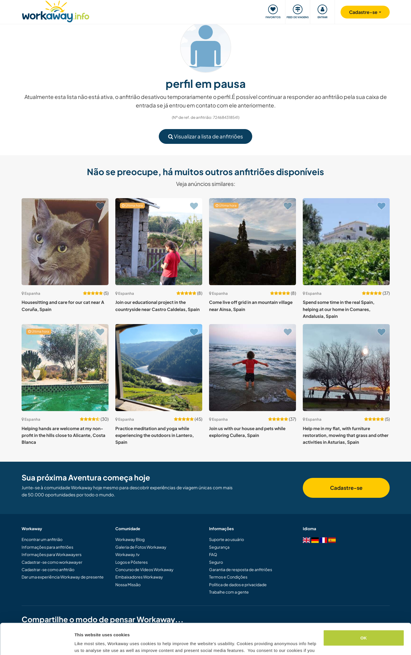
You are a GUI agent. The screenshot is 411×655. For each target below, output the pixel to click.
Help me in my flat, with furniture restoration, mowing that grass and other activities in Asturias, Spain (346, 435)
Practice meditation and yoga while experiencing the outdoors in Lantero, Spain (154, 435)
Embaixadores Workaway (139, 576)
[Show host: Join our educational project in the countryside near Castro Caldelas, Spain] (158, 241)
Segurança (219, 547)
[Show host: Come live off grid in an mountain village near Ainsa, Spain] (252, 241)
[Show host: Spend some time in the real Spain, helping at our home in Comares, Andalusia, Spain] (346, 241)
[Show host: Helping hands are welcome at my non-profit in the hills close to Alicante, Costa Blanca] (65, 367)
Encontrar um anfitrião (42, 539)
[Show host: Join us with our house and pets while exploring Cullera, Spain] (252, 367)
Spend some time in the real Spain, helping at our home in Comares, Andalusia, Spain (338, 309)
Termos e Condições (228, 576)
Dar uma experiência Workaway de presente (63, 576)
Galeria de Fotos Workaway (140, 547)
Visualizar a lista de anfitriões (205, 136)
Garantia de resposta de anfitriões (240, 569)
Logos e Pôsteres (131, 562)
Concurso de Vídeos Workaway (144, 569)
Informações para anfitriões (47, 547)
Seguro (216, 562)
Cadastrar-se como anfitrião (48, 569)
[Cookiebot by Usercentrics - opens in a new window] (37, 644)
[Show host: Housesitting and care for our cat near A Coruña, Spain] (65, 241)
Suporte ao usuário (226, 539)
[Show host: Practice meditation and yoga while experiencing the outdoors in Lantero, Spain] (158, 367)
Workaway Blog (130, 539)
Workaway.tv (127, 554)
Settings (82, 643)
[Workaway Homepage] (56, 10)
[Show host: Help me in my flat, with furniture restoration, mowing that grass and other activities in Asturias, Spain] (346, 367)
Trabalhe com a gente (229, 591)
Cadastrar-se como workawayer (52, 562)
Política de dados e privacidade (238, 584)
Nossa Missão (128, 584)
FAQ (213, 554)
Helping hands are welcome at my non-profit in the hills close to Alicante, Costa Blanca (63, 435)
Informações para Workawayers (52, 554)
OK (363, 608)
